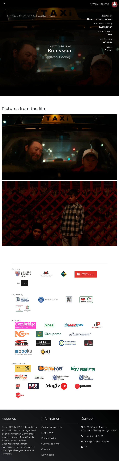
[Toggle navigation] (4, 3)
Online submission (51, 427)
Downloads (47, 455)
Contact (45, 449)
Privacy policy (48, 438)
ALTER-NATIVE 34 (99, 4)
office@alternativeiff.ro (95, 441)
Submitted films (43, 16)
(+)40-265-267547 (92, 436)
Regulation (47, 432)
